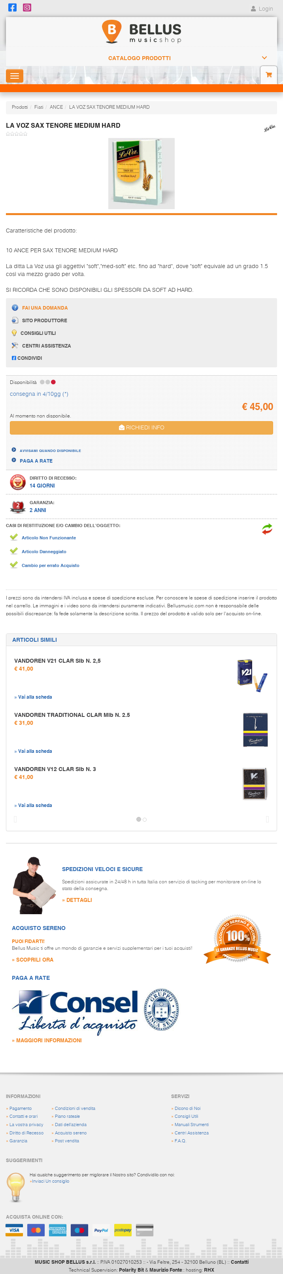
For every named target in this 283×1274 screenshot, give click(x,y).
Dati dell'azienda (71, 1125)
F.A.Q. (181, 1141)
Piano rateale (67, 1116)
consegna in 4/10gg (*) (39, 394)
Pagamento (20, 1108)
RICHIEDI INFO (141, 428)
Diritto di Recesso (26, 1133)
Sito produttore (39, 320)
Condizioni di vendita (75, 1108)
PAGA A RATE (36, 460)
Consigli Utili (186, 1116)
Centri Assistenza (192, 1133)
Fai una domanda (40, 307)
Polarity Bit (131, 1269)
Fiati (38, 107)
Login (261, 9)
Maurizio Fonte (165, 1269)
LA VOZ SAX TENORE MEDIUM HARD (109, 107)
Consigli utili (34, 332)
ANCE (56, 107)
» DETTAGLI (77, 899)
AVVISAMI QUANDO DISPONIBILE (50, 450)
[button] (13, 820)
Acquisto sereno (71, 1133)
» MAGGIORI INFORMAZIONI (47, 1040)
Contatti (240, 1262)
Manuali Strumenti (192, 1125)
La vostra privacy (26, 1125)
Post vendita (67, 1141)
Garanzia (18, 1141)
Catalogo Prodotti (139, 58)
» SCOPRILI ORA (32, 959)
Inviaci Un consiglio (50, 1181)
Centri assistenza (41, 345)
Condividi (27, 358)
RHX (209, 1269)
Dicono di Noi (187, 1108)
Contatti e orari (23, 1116)
